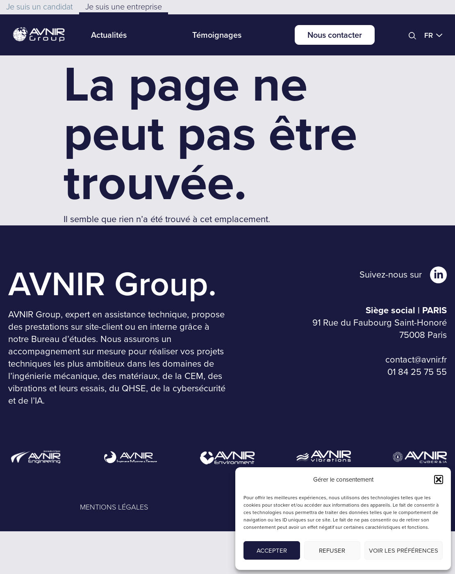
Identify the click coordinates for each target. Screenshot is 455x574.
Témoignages (216, 35)
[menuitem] (435, 35)
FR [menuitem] (428, 35)
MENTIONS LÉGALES (114, 507)
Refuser (332, 550)
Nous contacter (334, 35)
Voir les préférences (403, 550)
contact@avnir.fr (416, 359)
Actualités (109, 35)
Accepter (272, 550)
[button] (439, 479)
